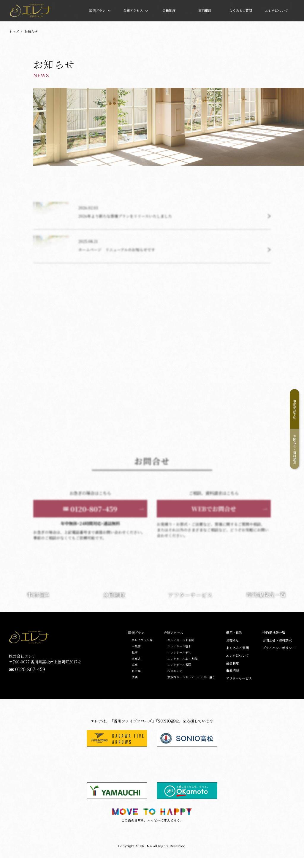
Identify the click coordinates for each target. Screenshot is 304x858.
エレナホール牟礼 (179, 652)
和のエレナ (174, 671)
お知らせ (232, 640)
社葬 (135, 652)
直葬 (135, 664)
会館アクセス (173, 632)
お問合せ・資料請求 (294, 449)
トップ (14, 31)
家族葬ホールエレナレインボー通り (191, 677)
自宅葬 (136, 671)
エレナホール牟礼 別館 (182, 658)
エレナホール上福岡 (180, 640)
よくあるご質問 (237, 647)
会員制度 (232, 663)
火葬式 (136, 658)
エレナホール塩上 (179, 646)
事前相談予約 (294, 409)
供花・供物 (234, 632)
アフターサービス (239, 678)
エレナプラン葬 (142, 640)
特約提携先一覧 (273, 632)
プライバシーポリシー (278, 647)
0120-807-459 (30, 669)
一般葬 (136, 646)
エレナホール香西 (179, 664)
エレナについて (237, 655)
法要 (135, 677)
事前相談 (232, 670)
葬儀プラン (136, 632)
